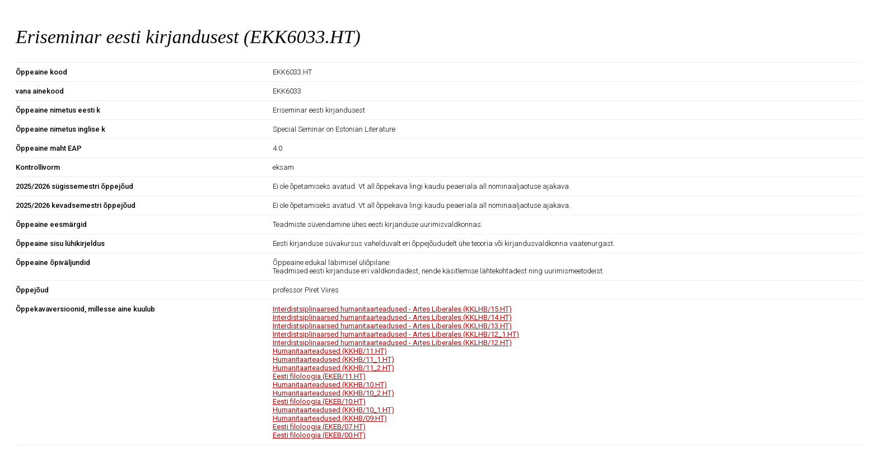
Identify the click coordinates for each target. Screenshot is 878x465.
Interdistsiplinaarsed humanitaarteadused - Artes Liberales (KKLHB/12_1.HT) (396, 334)
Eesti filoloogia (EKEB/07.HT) (319, 426)
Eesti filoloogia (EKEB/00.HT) (319, 435)
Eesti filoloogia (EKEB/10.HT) (319, 401)
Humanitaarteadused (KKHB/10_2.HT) (333, 393)
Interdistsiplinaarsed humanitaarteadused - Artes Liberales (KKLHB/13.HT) (392, 326)
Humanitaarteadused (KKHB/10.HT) (330, 384)
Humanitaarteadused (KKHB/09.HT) (330, 418)
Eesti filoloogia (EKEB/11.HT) (319, 376)
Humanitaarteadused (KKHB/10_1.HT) (333, 410)
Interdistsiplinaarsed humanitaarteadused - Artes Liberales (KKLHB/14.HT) (392, 317)
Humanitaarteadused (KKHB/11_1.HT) (333, 359)
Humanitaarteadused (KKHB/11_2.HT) (333, 368)
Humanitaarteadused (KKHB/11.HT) (330, 351)
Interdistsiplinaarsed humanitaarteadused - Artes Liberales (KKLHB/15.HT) (392, 309)
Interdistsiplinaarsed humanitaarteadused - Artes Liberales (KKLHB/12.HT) (392, 342)
